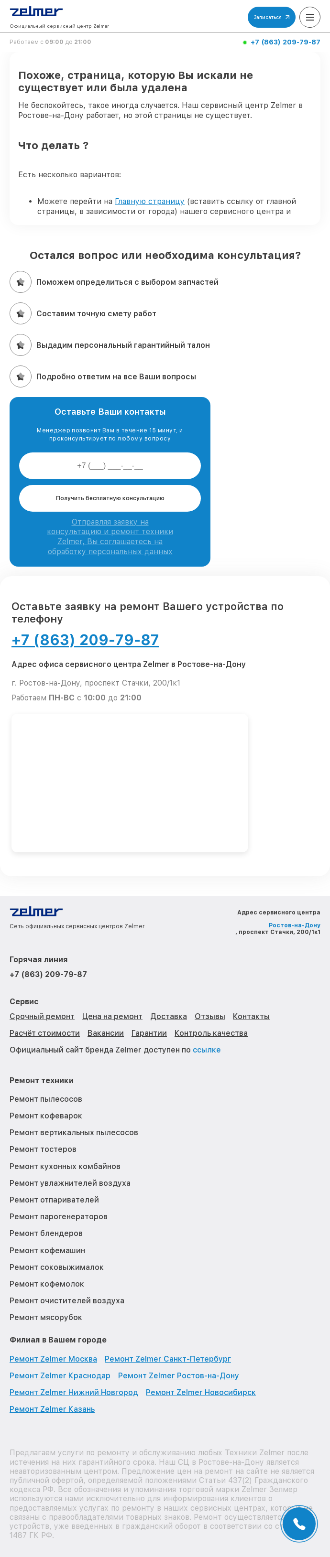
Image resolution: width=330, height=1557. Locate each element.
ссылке (207, 1049)
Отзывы (210, 1016)
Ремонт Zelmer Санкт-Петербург (168, 1359)
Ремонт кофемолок (47, 1284)
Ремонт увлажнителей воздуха (70, 1183)
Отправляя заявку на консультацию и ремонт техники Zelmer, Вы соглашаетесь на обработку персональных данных (110, 536)
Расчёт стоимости (45, 1033)
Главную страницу (150, 201)
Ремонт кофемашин (47, 1250)
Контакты (251, 1016)
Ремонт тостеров (43, 1149)
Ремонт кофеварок (46, 1115)
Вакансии (106, 1033)
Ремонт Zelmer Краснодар (60, 1375)
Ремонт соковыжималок (57, 1267)
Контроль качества (211, 1033)
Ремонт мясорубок (46, 1317)
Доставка (168, 1016)
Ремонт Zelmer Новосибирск (201, 1392)
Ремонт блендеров (46, 1233)
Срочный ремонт (42, 1016)
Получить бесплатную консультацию (110, 498)
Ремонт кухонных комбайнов (65, 1166)
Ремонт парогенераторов (59, 1216)
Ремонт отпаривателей (54, 1199)
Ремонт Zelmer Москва (53, 1359)
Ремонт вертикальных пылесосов (74, 1132)
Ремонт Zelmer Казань (52, 1409)
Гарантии (149, 1033)
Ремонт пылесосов (46, 1099)
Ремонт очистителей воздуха (67, 1300)
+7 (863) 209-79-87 (285, 42)
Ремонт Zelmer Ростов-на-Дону (178, 1375)
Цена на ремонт (112, 1016)
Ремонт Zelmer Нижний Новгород (74, 1392)
